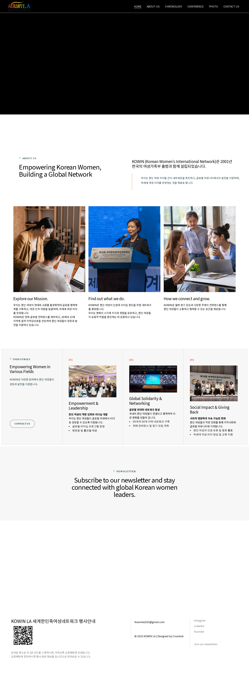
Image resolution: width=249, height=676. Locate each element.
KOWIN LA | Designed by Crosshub (164, 636)
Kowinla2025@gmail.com (150, 622)
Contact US (22, 423)
